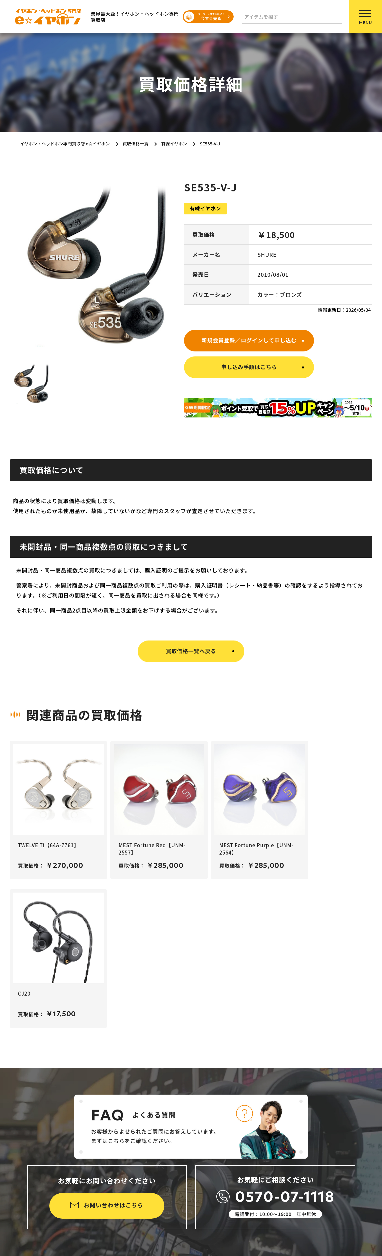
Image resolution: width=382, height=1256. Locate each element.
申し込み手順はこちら (249, 367)
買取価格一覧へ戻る (191, 651)
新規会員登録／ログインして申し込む (249, 340)
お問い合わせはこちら (113, 1205)
